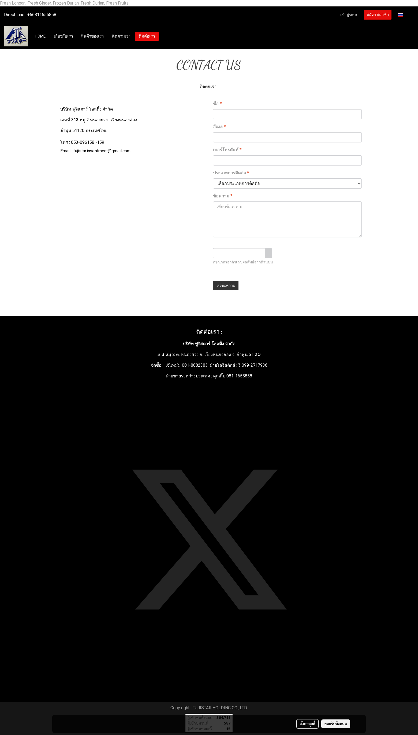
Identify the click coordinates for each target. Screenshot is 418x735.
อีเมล (219, 126)
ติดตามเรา (121, 36)
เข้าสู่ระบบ (349, 14)
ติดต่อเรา (147, 36)
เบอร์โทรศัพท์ (227, 149)
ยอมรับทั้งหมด (335, 723)
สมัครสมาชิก (378, 14)
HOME (40, 36)
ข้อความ (222, 196)
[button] (164, 36)
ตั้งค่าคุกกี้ (307, 723)
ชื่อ (217, 103)
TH (404, 14)
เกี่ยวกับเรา (63, 36)
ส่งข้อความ (225, 285)
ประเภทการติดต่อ (231, 172)
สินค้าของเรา (92, 36)
